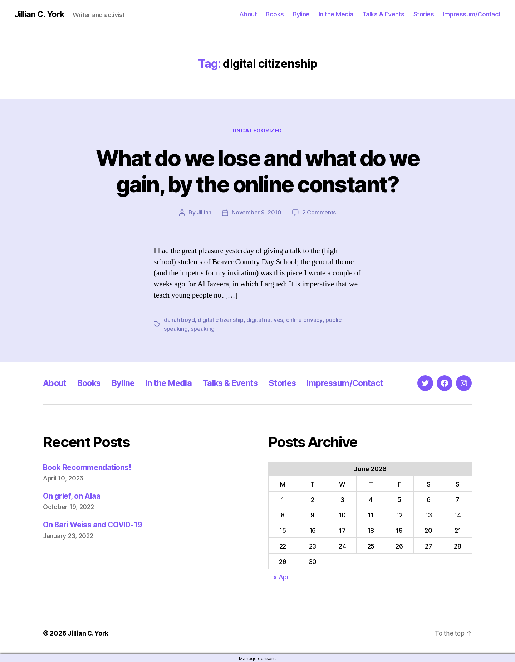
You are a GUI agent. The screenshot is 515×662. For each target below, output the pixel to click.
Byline (301, 14)
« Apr (281, 576)
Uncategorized (257, 130)
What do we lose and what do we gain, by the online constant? (257, 171)
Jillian (204, 212)
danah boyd (179, 319)
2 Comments (319, 212)
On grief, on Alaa (72, 495)
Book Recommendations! (87, 466)
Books (275, 14)
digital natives (264, 319)
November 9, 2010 (256, 212)
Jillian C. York (39, 14)
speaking (203, 328)
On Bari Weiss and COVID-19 (94, 524)
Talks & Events (383, 14)
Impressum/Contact (472, 14)
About (248, 14)
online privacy (304, 319)
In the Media (336, 14)
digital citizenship (221, 319)
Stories (423, 14)
